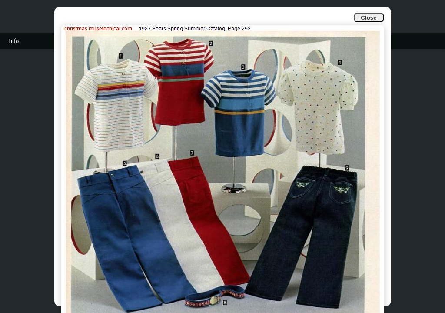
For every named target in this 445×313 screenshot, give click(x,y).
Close (368, 17)
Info (14, 41)
